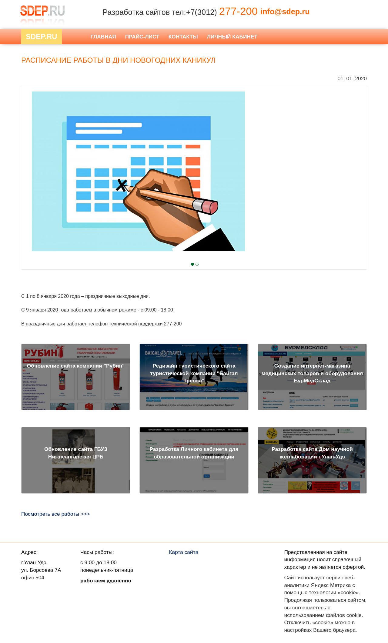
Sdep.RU (41, 36)
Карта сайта (184, 552)
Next (32, 155)
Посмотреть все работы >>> (55, 514)
